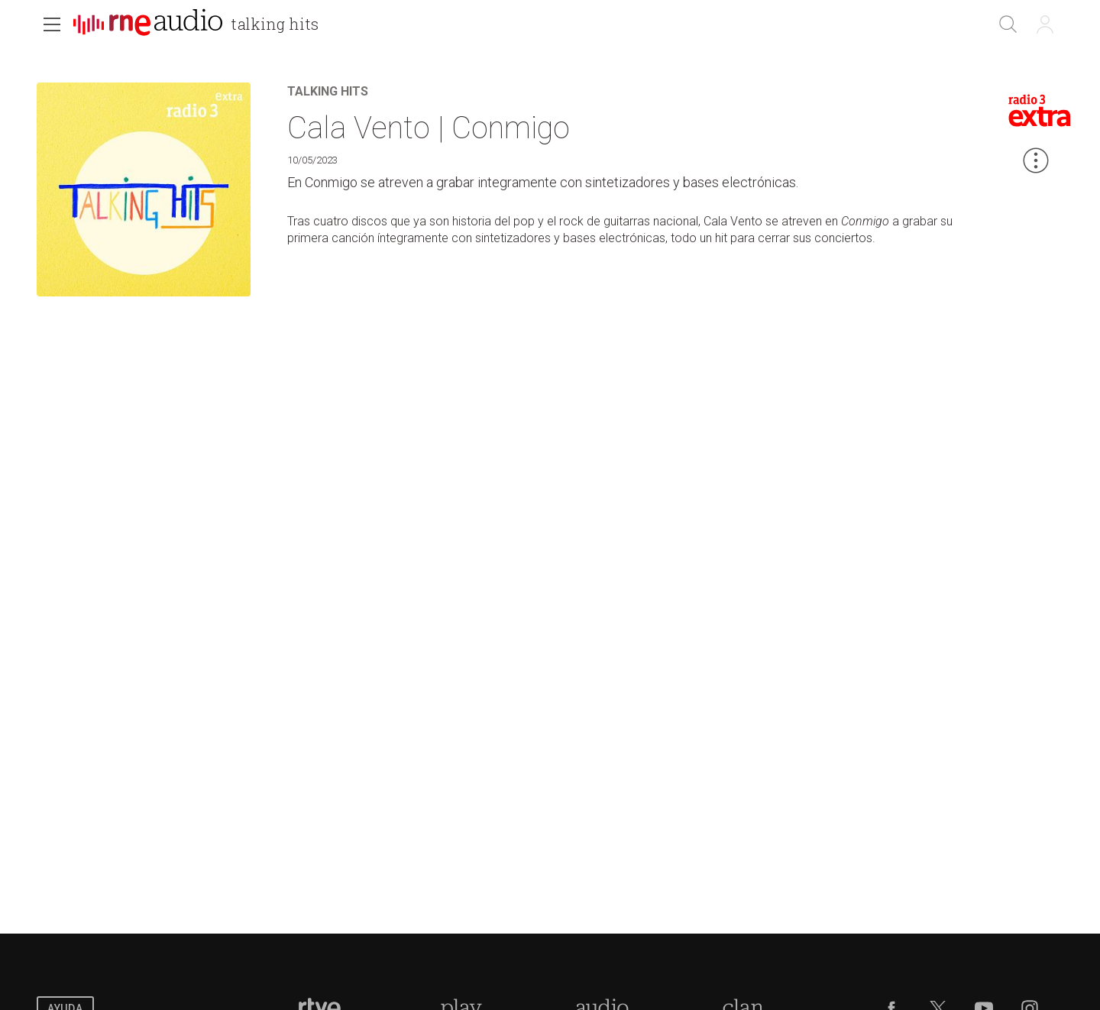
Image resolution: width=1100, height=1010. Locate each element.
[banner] (202, 26)
